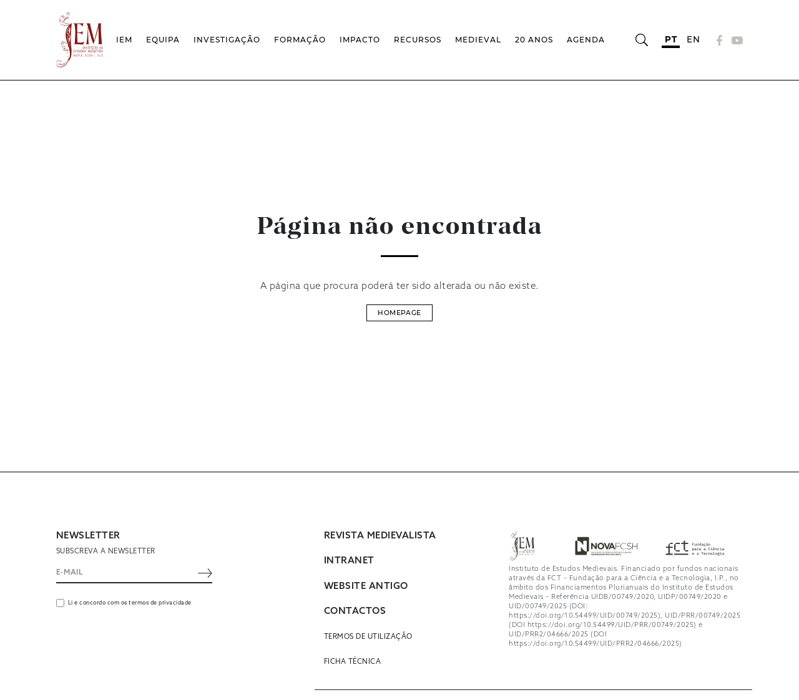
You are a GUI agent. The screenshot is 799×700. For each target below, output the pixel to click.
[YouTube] (735, 40)
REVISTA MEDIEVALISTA (380, 536)
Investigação (227, 39)
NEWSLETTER (88, 536)
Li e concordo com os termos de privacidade (130, 603)
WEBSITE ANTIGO (366, 586)
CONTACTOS (355, 611)
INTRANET (349, 560)
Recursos (417, 39)
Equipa (163, 39)
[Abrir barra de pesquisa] (641, 40)
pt (671, 39)
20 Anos (534, 39)
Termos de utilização (368, 637)
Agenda (586, 39)
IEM (124, 39)
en (693, 39)
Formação (300, 39)
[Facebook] (719, 40)
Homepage (399, 313)
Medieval (478, 39)
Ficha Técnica (352, 662)
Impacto (360, 39)
